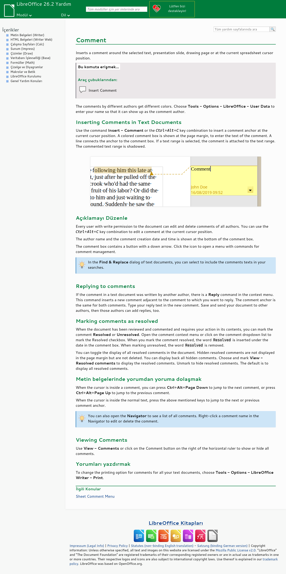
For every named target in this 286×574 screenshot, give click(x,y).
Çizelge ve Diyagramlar (26, 67)
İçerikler (10, 30)
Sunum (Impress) (22, 49)
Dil (63, 15)
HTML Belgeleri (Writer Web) (31, 39)
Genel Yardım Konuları (26, 81)
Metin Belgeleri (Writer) (27, 35)
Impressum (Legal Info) (87, 545)
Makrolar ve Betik (22, 72)
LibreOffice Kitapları (176, 522)
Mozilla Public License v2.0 (236, 550)
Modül (22, 15)
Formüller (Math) (22, 62)
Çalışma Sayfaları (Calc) (27, 44)
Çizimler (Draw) (21, 53)
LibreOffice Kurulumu (25, 76)
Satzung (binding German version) (222, 545)
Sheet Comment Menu (95, 496)
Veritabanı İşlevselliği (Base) (30, 58)
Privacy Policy (117, 545)
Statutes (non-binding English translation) (162, 545)
